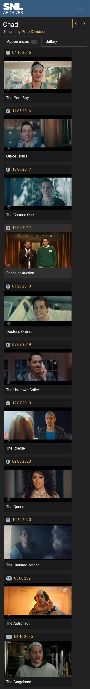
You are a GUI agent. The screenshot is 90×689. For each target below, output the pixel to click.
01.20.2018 (21, 286)
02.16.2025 (23, 637)
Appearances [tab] (22, 41)
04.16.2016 (21, 52)
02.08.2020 (21, 461)
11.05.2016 (21, 111)
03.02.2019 (21, 344)
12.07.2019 (21, 403)
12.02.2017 (21, 228)
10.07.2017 (21, 169)
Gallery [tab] (51, 41)
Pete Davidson (34, 32)
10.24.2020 (21, 520)
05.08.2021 (23, 578)
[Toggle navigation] (82, 8)
